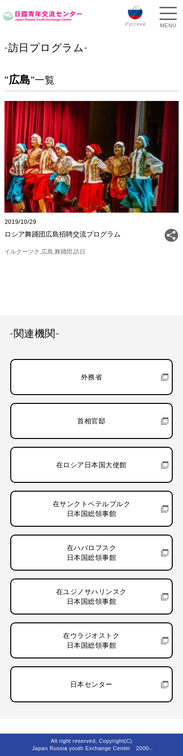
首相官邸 (91, 421)
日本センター (91, 684)
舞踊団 (63, 251)
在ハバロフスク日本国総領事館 (92, 552)
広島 (47, 251)
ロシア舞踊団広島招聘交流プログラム (62, 234)
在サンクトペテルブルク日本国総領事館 (92, 508)
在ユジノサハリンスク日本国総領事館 (91, 596)
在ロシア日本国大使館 (91, 465)
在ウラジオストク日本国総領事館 (91, 640)
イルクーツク (22, 251)
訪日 (79, 251)
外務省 (91, 377)
